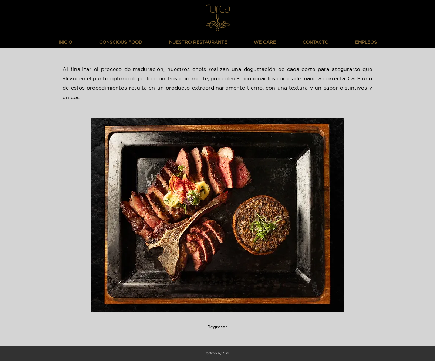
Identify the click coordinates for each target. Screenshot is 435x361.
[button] (217, 215)
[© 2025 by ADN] (217, 354)
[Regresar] (217, 327)
